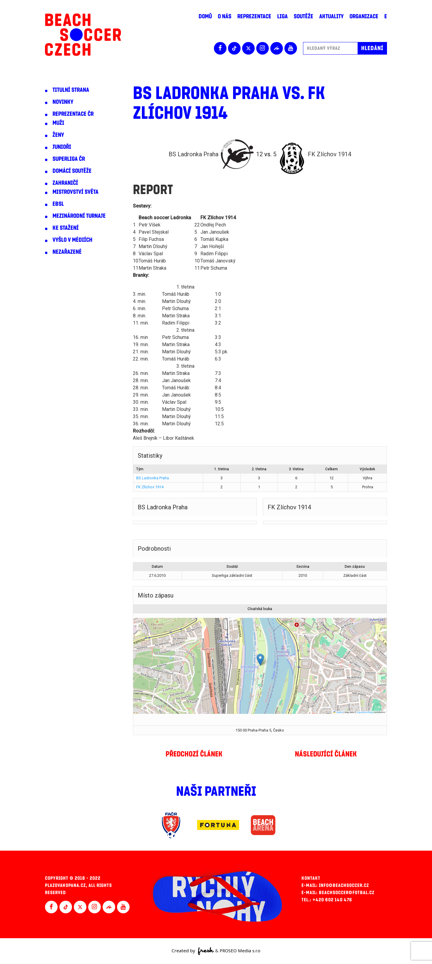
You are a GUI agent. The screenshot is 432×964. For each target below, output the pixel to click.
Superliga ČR (68, 159)
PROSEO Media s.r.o (240, 951)
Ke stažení (65, 228)
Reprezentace (254, 16)
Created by (193, 951)
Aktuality (331, 16)
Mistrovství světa (75, 192)
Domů (205, 16)
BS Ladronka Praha (152, 478)
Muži (58, 123)
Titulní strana (70, 90)
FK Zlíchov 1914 (150, 487)
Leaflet (338, 712)
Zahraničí (65, 183)
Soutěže (303, 16)
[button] (260, 660)
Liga (282, 16)
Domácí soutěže (72, 171)
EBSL (58, 204)
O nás (224, 16)
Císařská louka (260, 609)
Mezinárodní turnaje (79, 216)
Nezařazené (67, 252)
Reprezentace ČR (73, 114)
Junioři (61, 147)
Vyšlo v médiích (72, 240)
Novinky (62, 102)
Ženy (58, 135)
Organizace (364, 16)
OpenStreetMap (365, 712)
